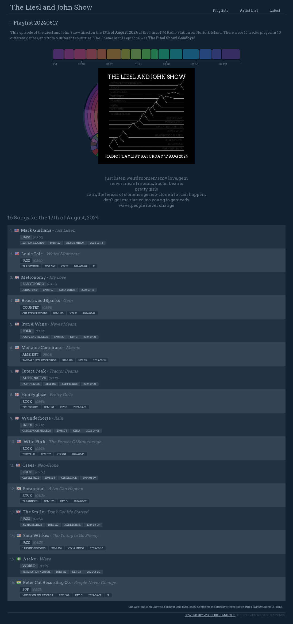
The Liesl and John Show (51, 7)
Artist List (249, 11)
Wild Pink (34, 441)
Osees (28, 465)
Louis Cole (32, 253)
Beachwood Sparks (41, 300)
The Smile (33, 512)
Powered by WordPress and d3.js (210, 615)
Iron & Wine (34, 324)
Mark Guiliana (36, 230)
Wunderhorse (36, 418)
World (28, 566)
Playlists (220, 11)
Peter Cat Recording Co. (47, 582)
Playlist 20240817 (36, 23)
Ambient (30, 354)
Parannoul (34, 488)
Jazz (26, 237)
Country (30, 307)
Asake (29, 559)
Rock (27, 402)
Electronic (33, 284)
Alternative (33, 378)
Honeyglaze (33, 394)
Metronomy (33, 277)
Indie (27, 425)
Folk (26, 331)
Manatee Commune (42, 347)
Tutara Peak (33, 371)
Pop (25, 589)
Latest (274, 11)
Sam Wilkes (36, 535)
